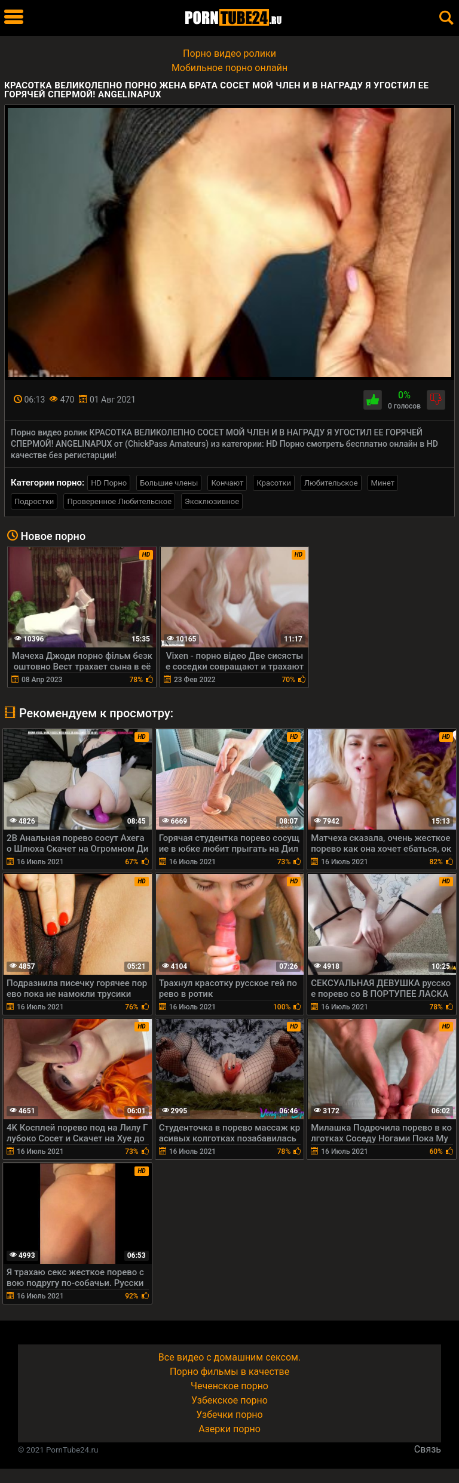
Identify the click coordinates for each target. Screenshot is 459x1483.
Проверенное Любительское (119, 501)
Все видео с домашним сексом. (229, 1357)
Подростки (34, 501)
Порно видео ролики (229, 53)
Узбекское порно (229, 1400)
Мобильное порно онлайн (229, 67)
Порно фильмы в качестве (229, 1371)
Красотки (273, 482)
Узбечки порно (229, 1414)
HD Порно (109, 482)
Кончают (227, 482)
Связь (427, 1449)
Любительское (331, 482)
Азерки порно (229, 1429)
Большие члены (169, 482)
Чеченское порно (229, 1386)
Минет (382, 482)
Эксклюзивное (212, 501)
